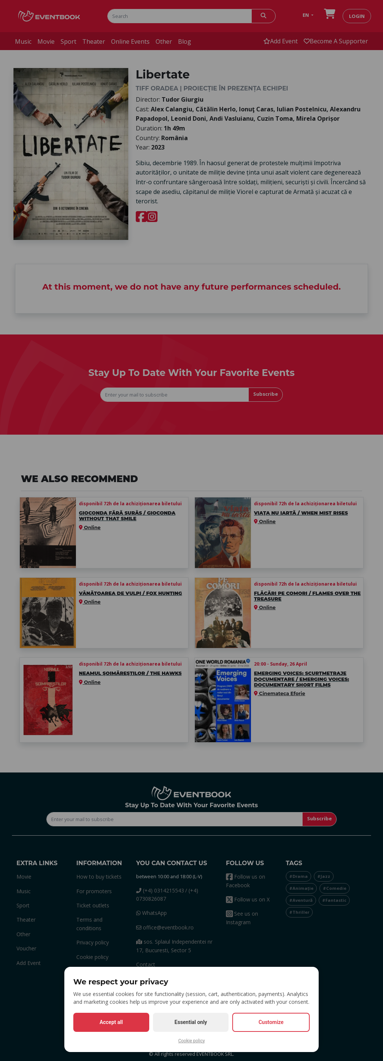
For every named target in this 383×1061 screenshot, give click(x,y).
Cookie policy (191, 1040)
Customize (271, 1022)
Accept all (111, 1022)
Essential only (191, 1022)
